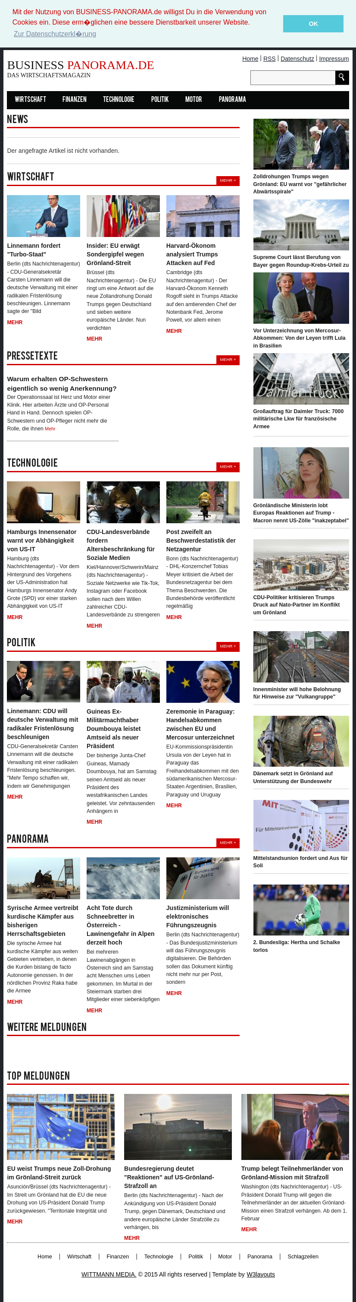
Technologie (118, 100)
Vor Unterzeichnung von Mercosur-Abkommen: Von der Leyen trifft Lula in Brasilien (299, 337)
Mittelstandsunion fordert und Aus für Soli (300, 862)
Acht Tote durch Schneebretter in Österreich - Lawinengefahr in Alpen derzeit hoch (120, 925)
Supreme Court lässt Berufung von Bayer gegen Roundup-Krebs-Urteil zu (301, 261)
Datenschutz (297, 58)
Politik (160, 100)
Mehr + (228, 180)
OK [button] (313, 23)
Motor (193, 100)
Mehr (14, 322)
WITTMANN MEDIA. (109, 1273)
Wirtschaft (30, 100)
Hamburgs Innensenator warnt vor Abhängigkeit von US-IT (41, 540)
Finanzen (74, 100)
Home (250, 58)
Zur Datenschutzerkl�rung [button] (55, 34)
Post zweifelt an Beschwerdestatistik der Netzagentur (201, 540)
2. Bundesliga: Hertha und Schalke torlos (296, 946)
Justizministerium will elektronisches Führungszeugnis (197, 916)
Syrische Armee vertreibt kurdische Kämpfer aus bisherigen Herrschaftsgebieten (42, 920)
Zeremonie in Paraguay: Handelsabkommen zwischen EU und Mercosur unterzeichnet (200, 724)
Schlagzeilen (303, 1256)
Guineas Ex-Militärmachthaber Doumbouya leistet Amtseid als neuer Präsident (114, 728)
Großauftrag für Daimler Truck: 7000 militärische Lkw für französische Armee (298, 418)
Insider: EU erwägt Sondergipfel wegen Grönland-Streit (115, 254)
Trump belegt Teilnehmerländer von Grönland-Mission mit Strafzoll (292, 1173)
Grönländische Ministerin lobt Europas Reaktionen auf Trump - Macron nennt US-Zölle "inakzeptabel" (301, 512)
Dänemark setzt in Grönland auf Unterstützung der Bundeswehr (293, 777)
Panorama (232, 100)
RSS (269, 58)
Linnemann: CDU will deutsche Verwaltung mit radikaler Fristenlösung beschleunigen (42, 724)
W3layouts (261, 1273)
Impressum (334, 58)
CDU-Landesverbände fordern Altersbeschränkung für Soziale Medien (121, 544)
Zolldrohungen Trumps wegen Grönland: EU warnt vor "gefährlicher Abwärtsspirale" (300, 184)
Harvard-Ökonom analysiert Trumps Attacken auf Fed (192, 254)
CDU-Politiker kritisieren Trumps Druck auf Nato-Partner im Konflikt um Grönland (296, 604)
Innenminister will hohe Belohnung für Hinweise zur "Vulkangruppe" (297, 693)
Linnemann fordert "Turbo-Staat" (33, 250)
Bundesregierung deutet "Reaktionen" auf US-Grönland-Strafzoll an (169, 1177)
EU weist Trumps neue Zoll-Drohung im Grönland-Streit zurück (59, 1173)
